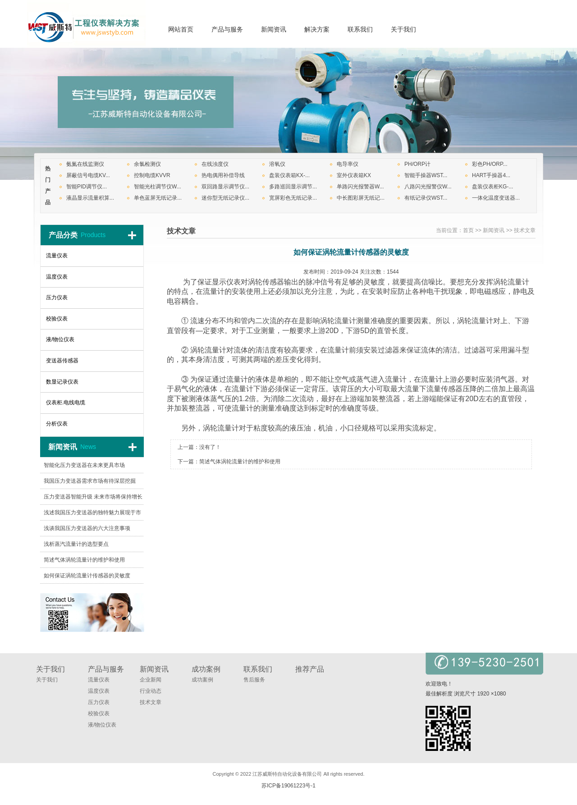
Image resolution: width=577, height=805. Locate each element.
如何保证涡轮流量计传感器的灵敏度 (87, 575)
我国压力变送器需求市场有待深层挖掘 (90, 481)
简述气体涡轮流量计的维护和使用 (239, 461)
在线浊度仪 (215, 164)
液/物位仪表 (102, 725)
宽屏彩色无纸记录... (293, 198)
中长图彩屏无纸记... (361, 198)
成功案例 (202, 680)
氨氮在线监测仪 (85, 164)
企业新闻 (150, 680)
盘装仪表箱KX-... (289, 175)
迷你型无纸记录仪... (225, 198)
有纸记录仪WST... (425, 198)
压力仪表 (99, 702)
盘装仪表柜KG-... (492, 186)
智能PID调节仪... (86, 186)
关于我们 (47, 680)
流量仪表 (99, 680)
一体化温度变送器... (496, 198)
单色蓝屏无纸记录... (158, 198)
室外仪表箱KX (354, 175)
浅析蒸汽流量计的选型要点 (76, 544)
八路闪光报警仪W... (428, 186)
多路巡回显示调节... (293, 186)
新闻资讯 (493, 230)
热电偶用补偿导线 (223, 175)
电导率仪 (347, 164)
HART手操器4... (491, 175)
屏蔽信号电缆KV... (88, 175)
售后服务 (254, 680)
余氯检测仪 (147, 164)
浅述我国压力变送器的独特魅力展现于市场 (92, 515)
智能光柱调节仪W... (157, 186)
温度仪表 (99, 691)
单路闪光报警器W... (360, 186)
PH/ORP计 (417, 164)
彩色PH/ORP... (489, 164)
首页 (468, 230)
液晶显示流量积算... (90, 198)
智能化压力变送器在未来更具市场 (84, 465)
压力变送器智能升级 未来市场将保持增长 (93, 497)
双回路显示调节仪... (225, 186)
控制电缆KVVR (152, 175)
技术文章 (525, 230)
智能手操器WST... (425, 175)
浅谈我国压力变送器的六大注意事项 (87, 528)
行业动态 (150, 691)
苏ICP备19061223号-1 (288, 785)
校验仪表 (99, 713)
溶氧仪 (277, 164)
